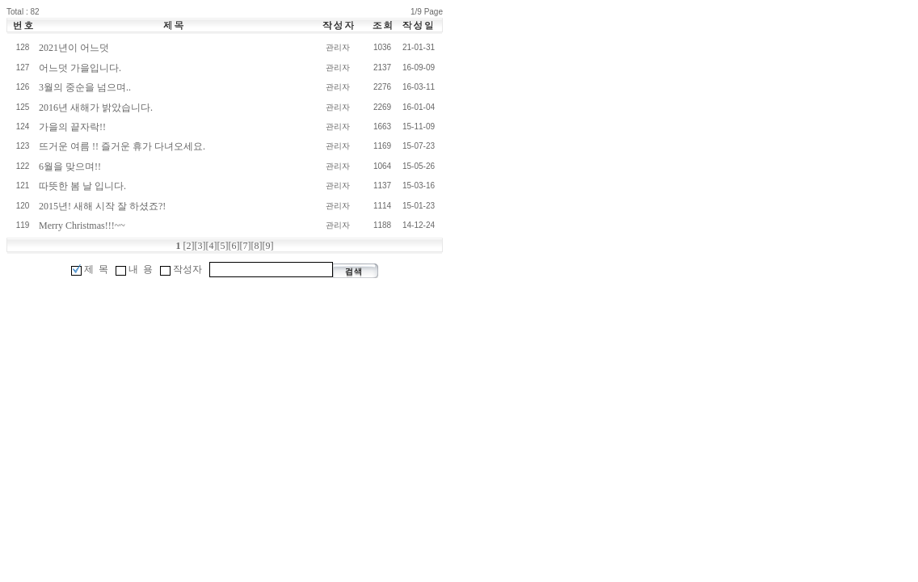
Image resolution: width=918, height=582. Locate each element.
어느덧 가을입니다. (80, 68)
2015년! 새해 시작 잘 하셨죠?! (102, 206)
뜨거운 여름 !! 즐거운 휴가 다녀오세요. (122, 146)
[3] (200, 245)
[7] (245, 245)
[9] (268, 245)
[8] (257, 245)
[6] (234, 245)
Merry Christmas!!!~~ (82, 225)
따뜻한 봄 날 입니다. (82, 186)
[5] (223, 245)
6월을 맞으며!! (70, 166)
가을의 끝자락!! (72, 127)
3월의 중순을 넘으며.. (85, 87)
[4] (211, 245)
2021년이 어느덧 (74, 47)
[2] (189, 245)
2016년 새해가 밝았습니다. (96, 107)
